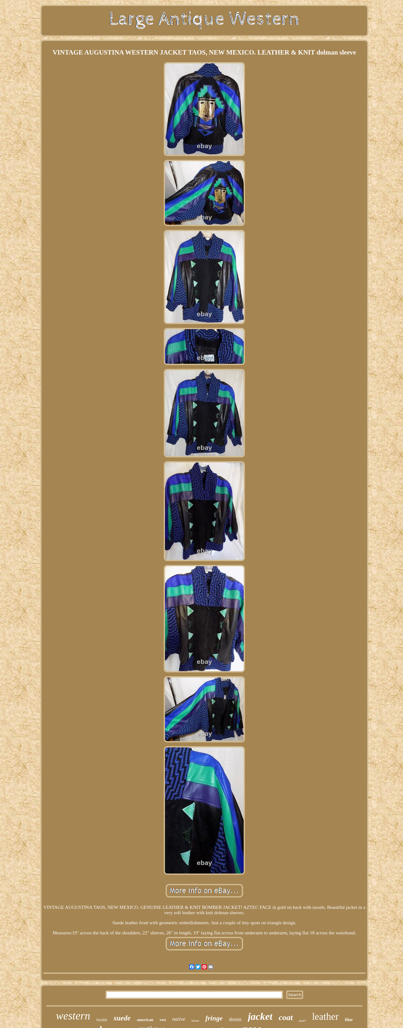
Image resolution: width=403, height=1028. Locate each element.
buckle (101, 1019)
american (145, 1019)
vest (163, 1020)
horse (195, 1020)
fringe (214, 1018)
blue (349, 1019)
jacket (260, 1016)
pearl (302, 1020)
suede (122, 1018)
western (73, 1016)
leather (325, 1016)
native (178, 1019)
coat (286, 1017)
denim (235, 1019)
